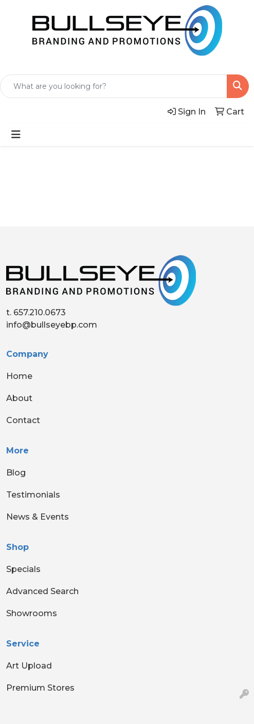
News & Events (37, 517)
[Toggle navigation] (16, 134)
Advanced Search (42, 591)
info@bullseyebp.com (51, 325)
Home (19, 376)
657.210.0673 (39, 312)
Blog (16, 473)
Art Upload (29, 666)
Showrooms (31, 613)
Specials (23, 569)
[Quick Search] (113, 86)
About (19, 398)
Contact (23, 420)
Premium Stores (40, 688)
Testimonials (33, 495)
